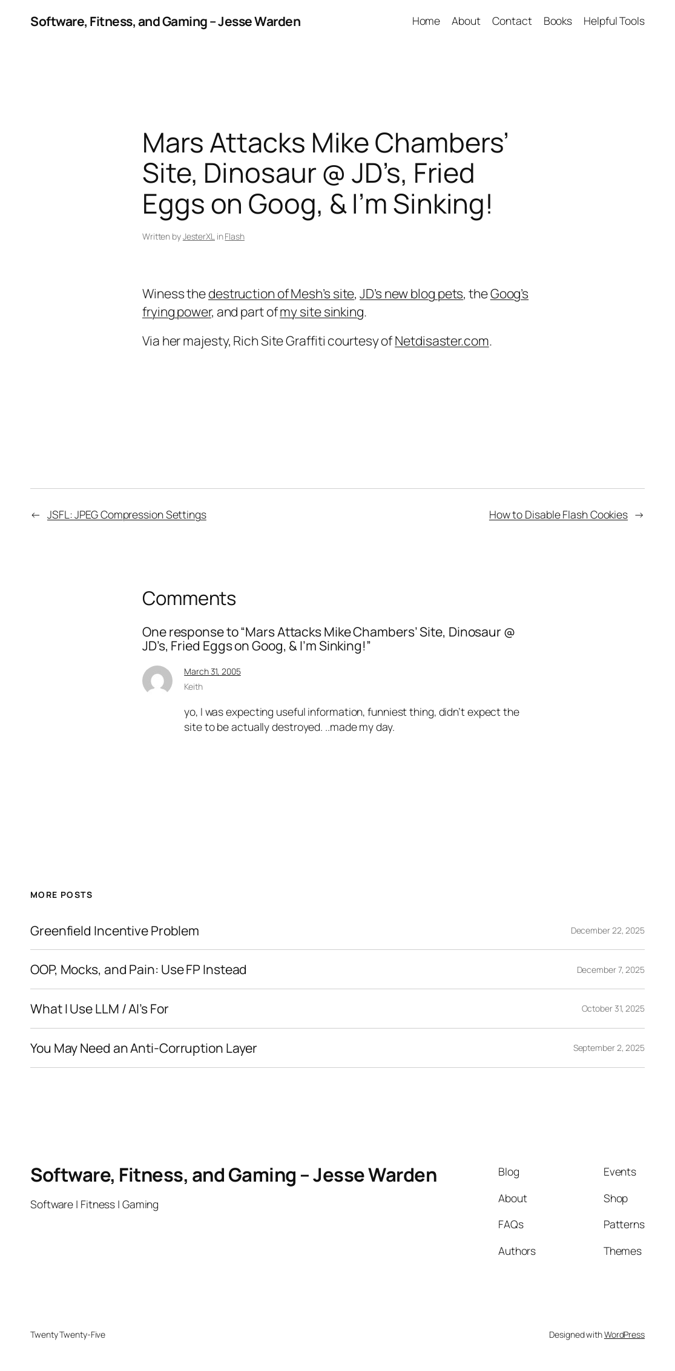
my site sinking (322, 311)
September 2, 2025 (609, 1047)
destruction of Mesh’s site (281, 293)
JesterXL (199, 236)
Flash (235, 236)
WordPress (624, 1334)
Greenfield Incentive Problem (114, 930)
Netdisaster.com (442, 340)
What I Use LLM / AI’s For (99, 1008)
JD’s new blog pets (411, 293)
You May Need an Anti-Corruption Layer (143, 1048)
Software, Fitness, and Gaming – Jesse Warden (165, 21)
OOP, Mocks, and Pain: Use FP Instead (138, 969)
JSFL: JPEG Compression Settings (126, 514)
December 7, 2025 (611, 969)
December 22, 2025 (608, 930)
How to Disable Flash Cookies (558, 514)
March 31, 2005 (212, 671)
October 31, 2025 (613, 1008)
